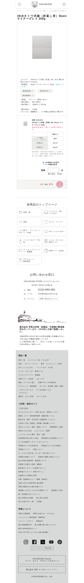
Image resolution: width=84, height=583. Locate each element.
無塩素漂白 (27, 95)
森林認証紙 (27, 91)
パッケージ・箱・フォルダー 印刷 (35, 11)
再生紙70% (44, 91)
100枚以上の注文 (52, 162)
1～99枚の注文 (51, 164)
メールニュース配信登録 (42, 548)
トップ (19, 11)
